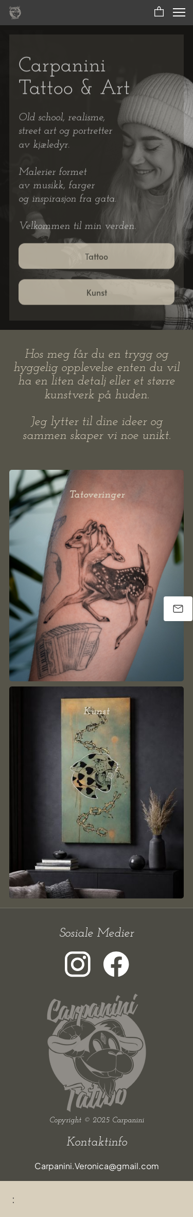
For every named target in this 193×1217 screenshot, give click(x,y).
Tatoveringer (97, 495)
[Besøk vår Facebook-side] (116, 964)
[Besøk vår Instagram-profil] (78, 964)
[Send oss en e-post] (178, 608)
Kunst (96, 712)
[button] (159, 12)
